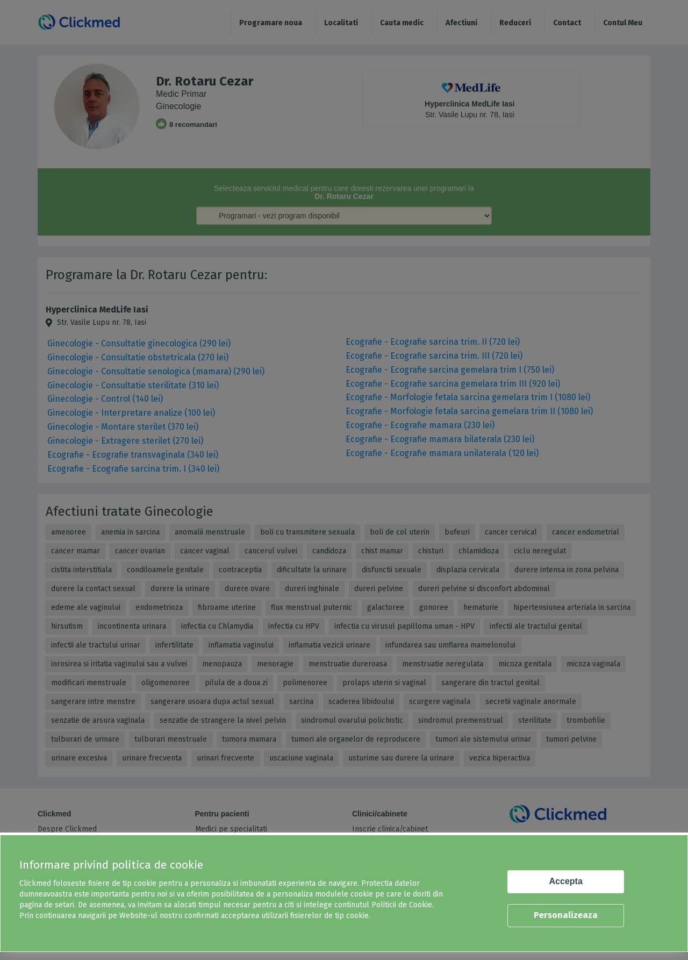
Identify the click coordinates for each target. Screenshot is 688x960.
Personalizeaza (566, 915)
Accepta (566, 881)
